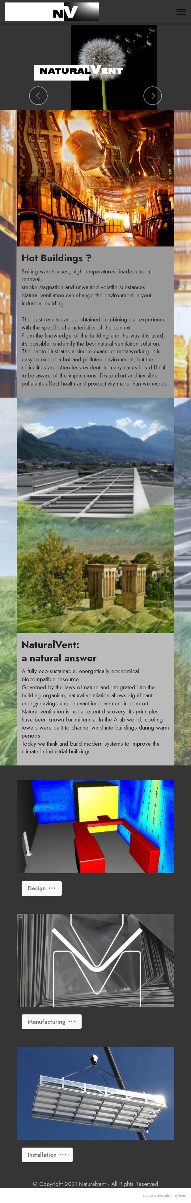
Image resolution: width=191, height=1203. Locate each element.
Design (42, 888)
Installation (47, 1155)
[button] (38, 95)
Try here (179, 1195)
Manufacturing (51, 1022)
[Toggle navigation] (181, 12)
